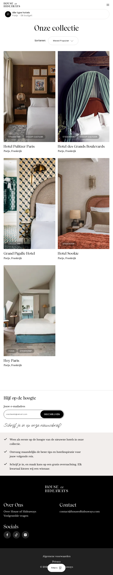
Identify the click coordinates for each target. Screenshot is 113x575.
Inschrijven (52, 414)
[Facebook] (7, 534)
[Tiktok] (16, 534)
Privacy (56, 561)
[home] (56, 489)
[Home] (12, 5)
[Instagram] (25, 534)
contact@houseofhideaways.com (80, 511)
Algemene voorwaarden (56, 556)
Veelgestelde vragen (16, 515)
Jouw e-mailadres (14, 406)
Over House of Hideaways (20, 511)
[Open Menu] (107, 4)
